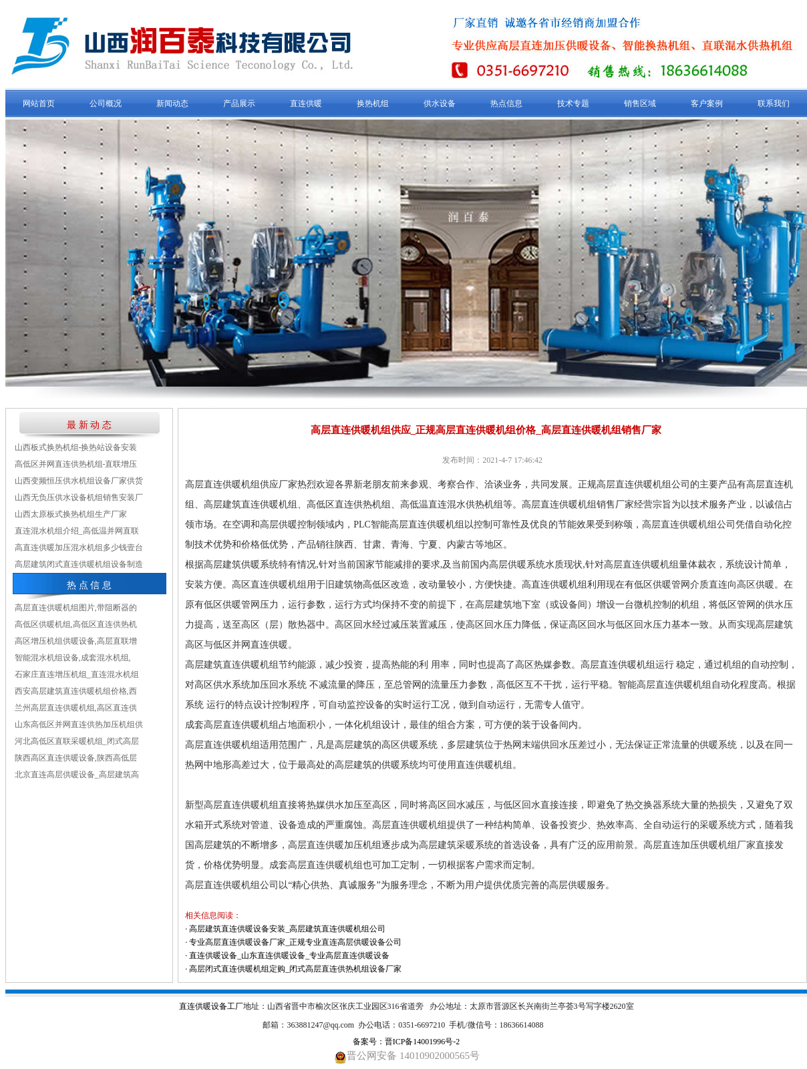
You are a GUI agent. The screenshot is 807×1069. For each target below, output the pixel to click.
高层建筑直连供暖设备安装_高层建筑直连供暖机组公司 (287, 928)
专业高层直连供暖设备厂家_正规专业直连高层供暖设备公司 (295, 942)
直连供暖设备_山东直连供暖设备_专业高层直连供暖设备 (289, 955)
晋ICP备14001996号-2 (422, 1041)
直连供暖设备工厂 (211, 1006)
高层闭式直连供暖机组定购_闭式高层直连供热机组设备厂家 (295, 969)
